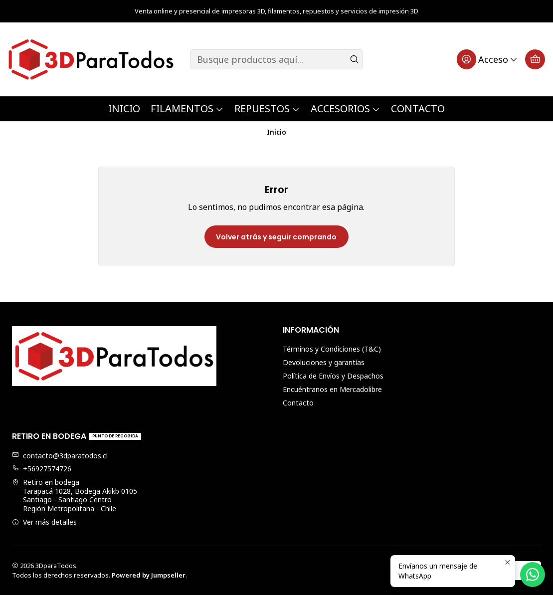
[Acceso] (487, 59)
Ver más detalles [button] (44, 522)
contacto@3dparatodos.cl (60, 455)
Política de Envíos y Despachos (333, 376)
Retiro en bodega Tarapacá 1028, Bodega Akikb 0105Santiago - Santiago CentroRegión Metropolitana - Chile (74, 495)
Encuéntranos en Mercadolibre (332, 389)
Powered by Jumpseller (148, 575)
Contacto (418, 108)
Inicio (124, 108)
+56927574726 (41, 468)
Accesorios (345, 108)
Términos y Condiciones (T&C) (332, 349)
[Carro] (535, 59)
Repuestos (267, 108)
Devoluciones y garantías (324, 362)
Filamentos (187, 108)
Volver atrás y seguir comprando (276, 237)
